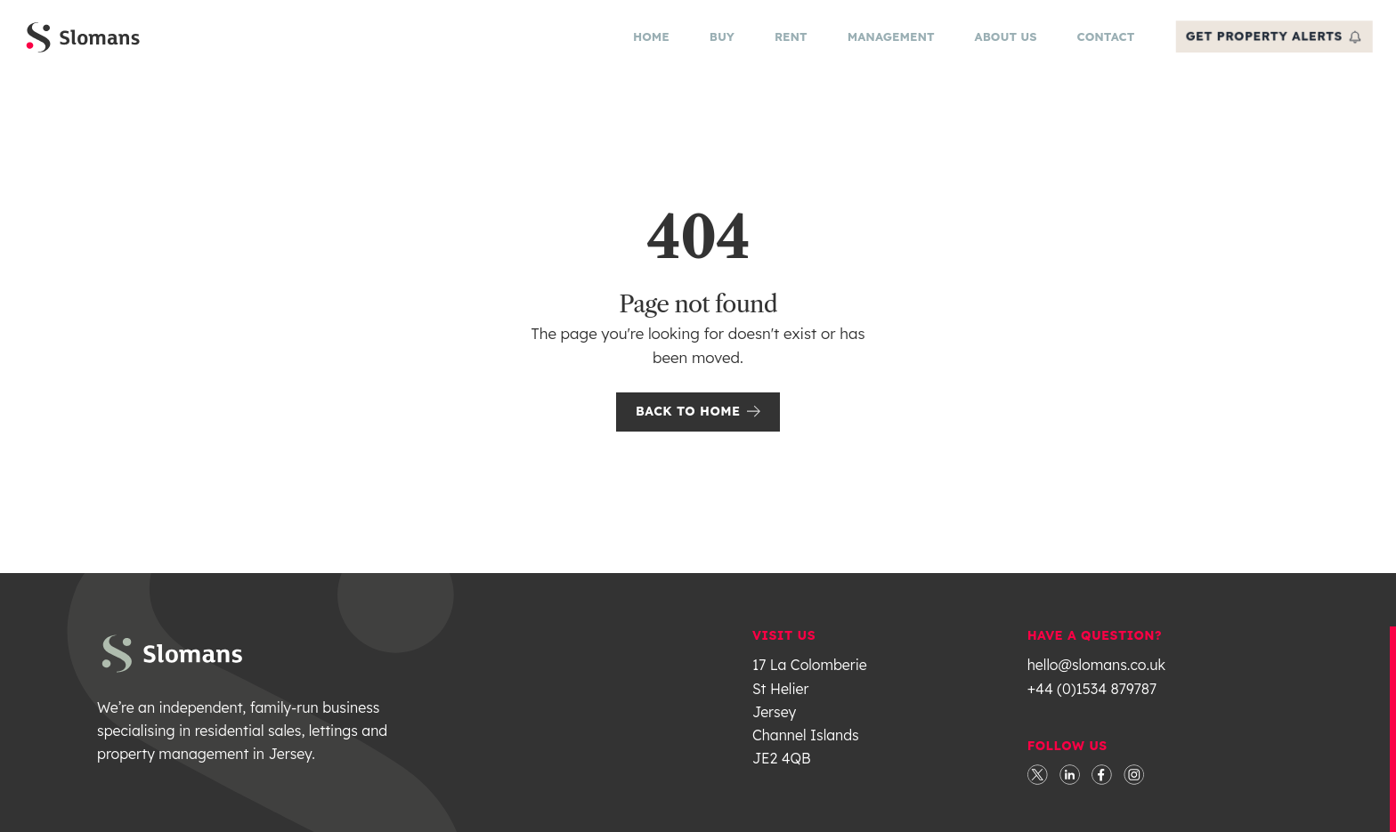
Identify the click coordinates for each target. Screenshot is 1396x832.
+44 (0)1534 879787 (1092, 697)
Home (647, 41)
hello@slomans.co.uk (1096, 673)
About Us (1001, 41)
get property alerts (1270, 40)
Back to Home (698, 419)
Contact (1102, 41)
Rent (786, 41)
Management (886, 41)
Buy (717, 41)
